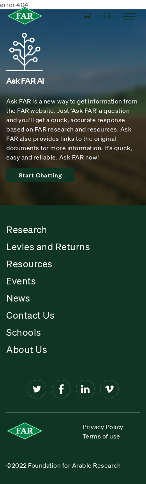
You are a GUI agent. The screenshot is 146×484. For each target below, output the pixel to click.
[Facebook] (61, 389)
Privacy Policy (103, 427)
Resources (29, 263)
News (18, 298)
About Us (26, 349)
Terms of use (101, 436)
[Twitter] (37, 389)
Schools (23, 332)
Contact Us (30, 315)
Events (21, 280)
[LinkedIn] (85, 389)
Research (26, 229)
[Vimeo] (109, 389)
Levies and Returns (48, 246)
